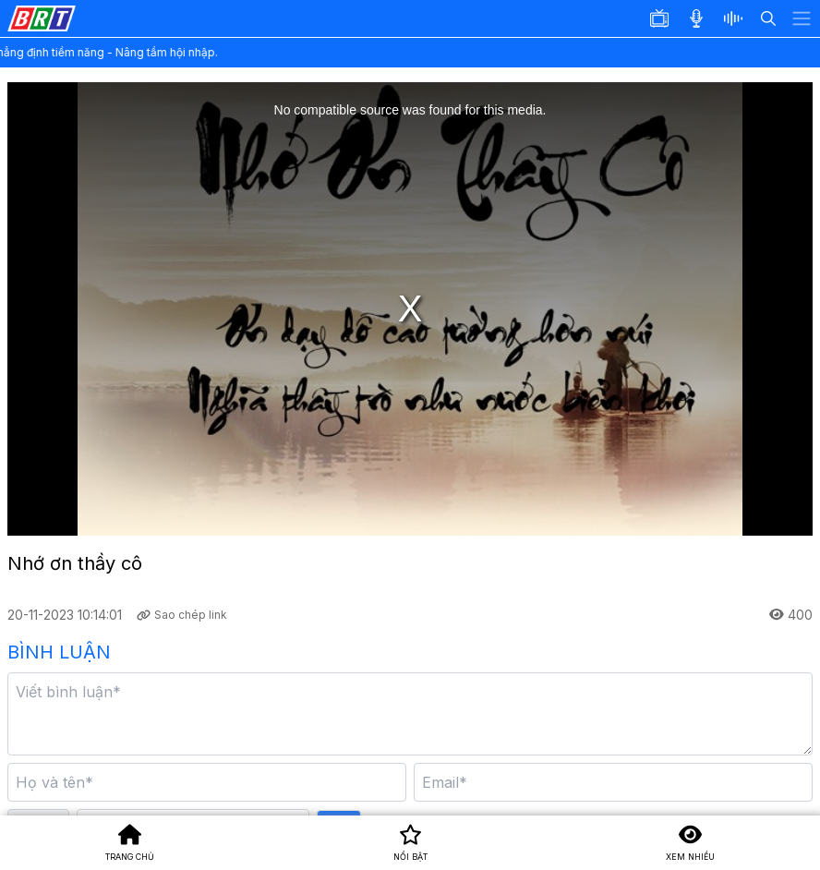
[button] (739, 18)
